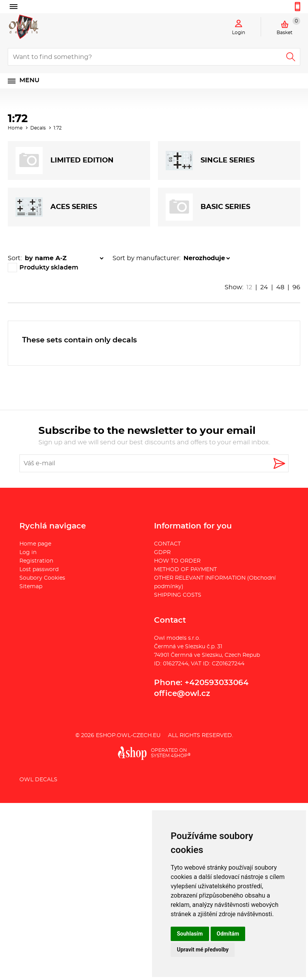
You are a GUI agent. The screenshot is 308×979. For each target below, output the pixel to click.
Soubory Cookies (42, 578)
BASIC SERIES (208, 207)
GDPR (162, 552)
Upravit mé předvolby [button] (202, 949)
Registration (36, 561)
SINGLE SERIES (210, 160)
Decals (38, 128)
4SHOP (180, 755)
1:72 (58, 128)
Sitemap (30, 586)
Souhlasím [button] (190, 934)
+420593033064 (217, 683)
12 (249, 287)
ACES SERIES (56, 207)
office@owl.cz (182, 694)
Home (15, 128)
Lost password (39, 569)
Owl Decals (38, 779)
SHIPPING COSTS (177, 595)
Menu (29, 80)
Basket (288, 26)
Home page (35, 544)
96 (296, 287)
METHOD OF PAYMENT (185, 569)
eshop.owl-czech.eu (128, 735)
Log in (27, 552)
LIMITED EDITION (65, 160)
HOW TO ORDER (177, 561)
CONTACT (167, 544)
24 (264, 287)
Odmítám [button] (228, 934)
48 (280, 287)
